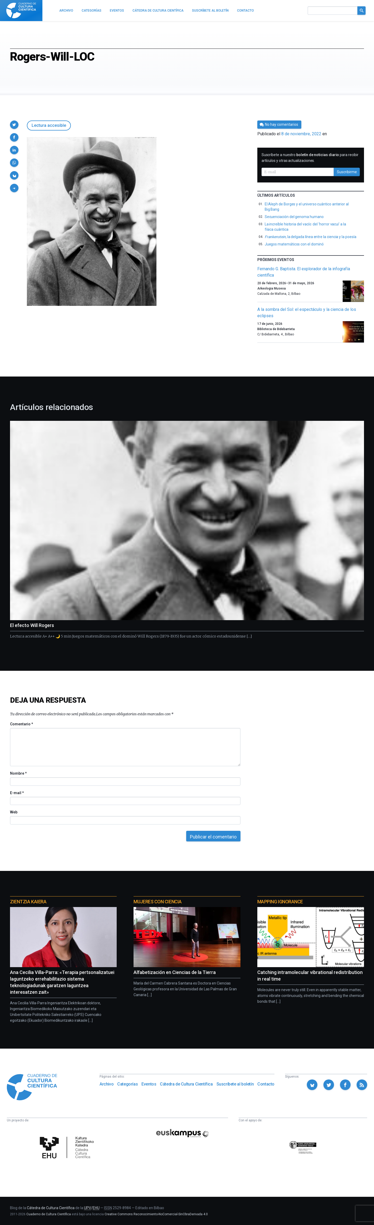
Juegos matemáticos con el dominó (294, 244)
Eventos (148, 1084)
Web (13, 812)
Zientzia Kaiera (28, 901)
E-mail (16, 793)
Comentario (21, 724)
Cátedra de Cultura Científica (186, 1084)
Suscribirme (347, 172)
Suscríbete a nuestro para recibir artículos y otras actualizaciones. (310, 158)
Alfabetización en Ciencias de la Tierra (175, 972)
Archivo (107, 1084)
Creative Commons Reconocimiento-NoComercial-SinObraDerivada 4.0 (156, 1214)
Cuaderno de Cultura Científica (48, 1214)
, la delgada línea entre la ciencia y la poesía (310, 237)
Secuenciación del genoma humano (294, 217)
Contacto (265, 1084)
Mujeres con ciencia (157, 901)
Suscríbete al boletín (235, 1084)
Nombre (18, 773)
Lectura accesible (49, 125)
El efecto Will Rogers (32, 625)
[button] (14, 124)
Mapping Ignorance (280, 901)
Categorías (127, 1084)
